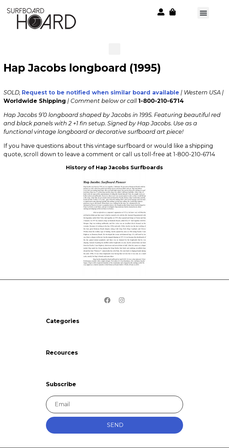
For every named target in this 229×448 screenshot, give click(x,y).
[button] (42, 20)
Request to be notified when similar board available (100, 92)
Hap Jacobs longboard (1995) (82, 67)
